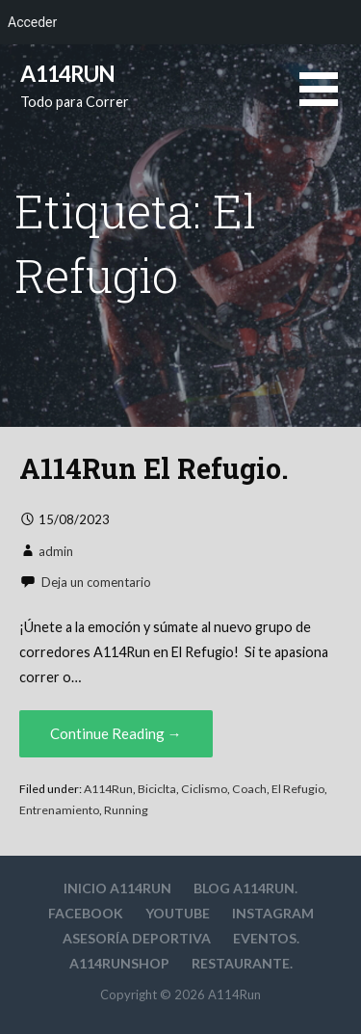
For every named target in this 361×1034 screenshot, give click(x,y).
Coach (249, 789)
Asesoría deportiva (137, 938)
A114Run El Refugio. (154, 468)
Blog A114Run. (245, 888)
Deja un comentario (96, 582)
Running (126, 810)
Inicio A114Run (117, 888)
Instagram (273, 913)
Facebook (85, 913)
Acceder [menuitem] (32, 22)
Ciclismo (204, 789)
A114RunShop (119, 963)
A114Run (67, 73)
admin (56, 551)
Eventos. (266, 938)
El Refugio (297, 789)
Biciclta (157, 789)
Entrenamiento (59, 810)
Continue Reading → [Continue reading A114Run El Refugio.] (116, 733)
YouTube (177, 913)
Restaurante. (242, 963)
